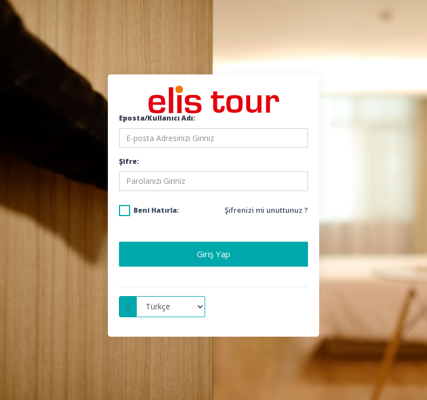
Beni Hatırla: (156, 210)
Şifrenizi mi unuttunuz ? (266, 210)
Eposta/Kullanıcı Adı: (157, 118)
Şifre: (129, 161)
